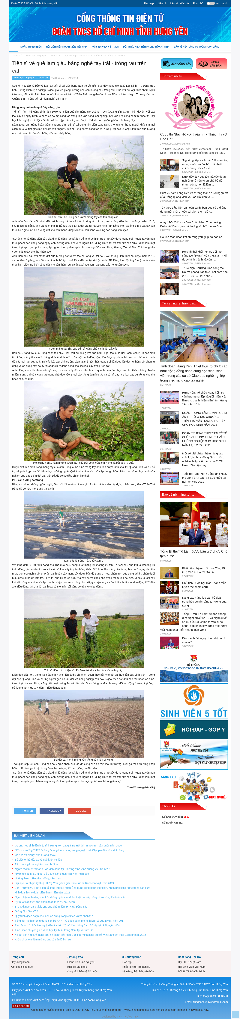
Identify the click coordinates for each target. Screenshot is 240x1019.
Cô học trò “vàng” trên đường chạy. (35, 854)
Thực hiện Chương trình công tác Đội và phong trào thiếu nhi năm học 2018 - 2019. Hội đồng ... (204, 271)
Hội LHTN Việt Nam (189, 962)
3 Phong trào (75, 956)
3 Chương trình (131, 956)
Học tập (127, 962)
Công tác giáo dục (22, 966)
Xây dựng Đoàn (20, 962)
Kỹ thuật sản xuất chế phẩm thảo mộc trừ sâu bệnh (45, 901)
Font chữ (198, 3)
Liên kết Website (179, 3)
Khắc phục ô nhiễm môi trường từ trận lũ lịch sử (43, 939)
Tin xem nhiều (172, 76)
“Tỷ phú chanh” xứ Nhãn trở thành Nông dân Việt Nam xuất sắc (52, 873)
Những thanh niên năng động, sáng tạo (38, 878)
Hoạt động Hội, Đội (189, 956)
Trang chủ (17, 956)
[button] (227, 46)
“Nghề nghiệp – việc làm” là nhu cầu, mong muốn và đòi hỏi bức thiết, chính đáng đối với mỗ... (205, 164)
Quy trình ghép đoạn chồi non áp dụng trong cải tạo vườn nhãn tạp (54, 916)
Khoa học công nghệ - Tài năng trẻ (31, 77)
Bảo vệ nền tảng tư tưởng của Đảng (196, 46)
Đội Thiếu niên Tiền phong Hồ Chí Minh (146, 48)
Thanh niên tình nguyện (80, 962)
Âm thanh (221, 3)
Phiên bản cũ (21, 1005)
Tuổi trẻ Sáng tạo (77, 966)
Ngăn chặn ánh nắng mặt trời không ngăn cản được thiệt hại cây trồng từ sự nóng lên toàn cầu (70, 897)
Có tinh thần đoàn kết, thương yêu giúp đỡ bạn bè (191, 236)
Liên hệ (162, 3)
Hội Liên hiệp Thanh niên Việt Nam (66, 48)
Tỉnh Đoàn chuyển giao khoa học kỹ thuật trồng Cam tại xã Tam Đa (54, 930)
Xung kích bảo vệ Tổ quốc (82, 971)
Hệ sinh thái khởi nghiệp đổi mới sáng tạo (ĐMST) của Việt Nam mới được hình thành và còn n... (204, 255)
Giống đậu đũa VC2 (26, 911)
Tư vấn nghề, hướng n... (179, 303)
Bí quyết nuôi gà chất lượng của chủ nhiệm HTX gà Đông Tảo (51, 906)
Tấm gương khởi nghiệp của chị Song (37, 864)
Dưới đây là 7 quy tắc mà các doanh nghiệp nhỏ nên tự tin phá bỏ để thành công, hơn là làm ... (204, 180)
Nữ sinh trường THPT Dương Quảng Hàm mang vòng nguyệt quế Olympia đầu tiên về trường (69, 850)
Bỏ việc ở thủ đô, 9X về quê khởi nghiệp (38, 859)
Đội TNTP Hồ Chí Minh (191, 971)
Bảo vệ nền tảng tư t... (178, 494)
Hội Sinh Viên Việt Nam (105, 48)
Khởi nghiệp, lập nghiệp (136, 966)
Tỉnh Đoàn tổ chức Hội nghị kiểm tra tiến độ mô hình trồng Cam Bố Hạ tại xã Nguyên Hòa (67, 925)
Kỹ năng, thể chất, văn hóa (138, 971)
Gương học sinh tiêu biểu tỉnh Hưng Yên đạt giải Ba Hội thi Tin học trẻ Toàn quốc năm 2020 (68, 845)
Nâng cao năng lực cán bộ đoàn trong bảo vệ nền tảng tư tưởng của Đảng (204, 601)
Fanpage (149, 3)
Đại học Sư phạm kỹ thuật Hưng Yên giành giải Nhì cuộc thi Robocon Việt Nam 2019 (64, 883)
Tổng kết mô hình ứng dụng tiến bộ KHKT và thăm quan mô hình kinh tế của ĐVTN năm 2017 (70, 920)
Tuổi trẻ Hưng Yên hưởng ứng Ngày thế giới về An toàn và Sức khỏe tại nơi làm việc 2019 (204, 477)
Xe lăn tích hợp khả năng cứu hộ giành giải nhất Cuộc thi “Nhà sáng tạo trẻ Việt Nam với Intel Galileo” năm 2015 (80, 934)
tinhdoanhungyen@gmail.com (210, 1001)
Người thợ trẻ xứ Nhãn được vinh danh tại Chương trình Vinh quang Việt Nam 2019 (63, 869)
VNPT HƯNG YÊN (127, 1016)
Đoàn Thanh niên (31, 48)
